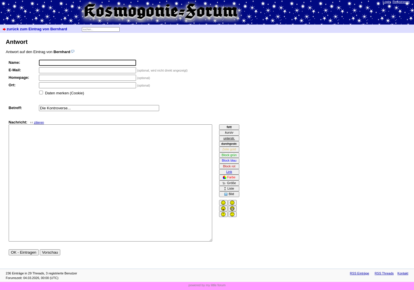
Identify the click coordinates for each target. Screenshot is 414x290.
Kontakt (403, 273)
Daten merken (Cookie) (64, 93)
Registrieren (401, 1)
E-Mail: (15, 70)
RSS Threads (384, 273)
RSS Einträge (359, 273)
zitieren (39, 122)
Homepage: (19, 77)
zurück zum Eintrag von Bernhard (37, 29)
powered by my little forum (207, 285)
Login (387, 1)
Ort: (12, 85)
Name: (14, 62)
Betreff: (15, 108)
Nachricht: (26, 122)
